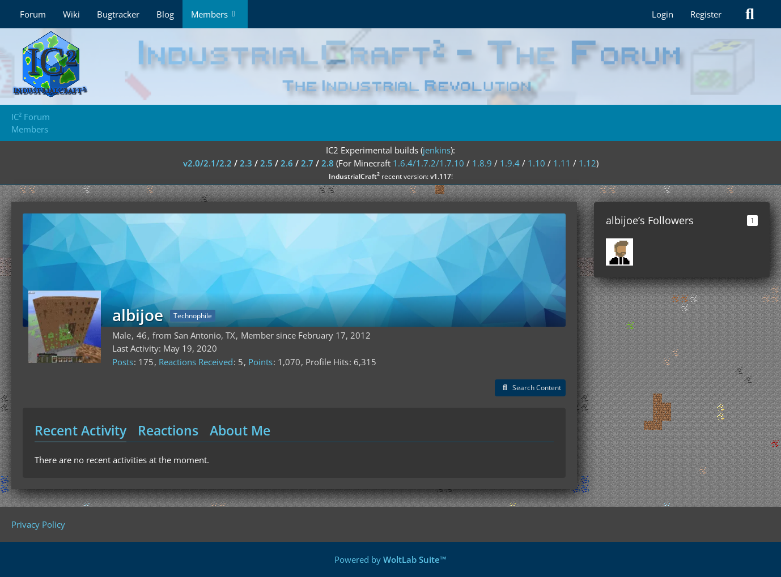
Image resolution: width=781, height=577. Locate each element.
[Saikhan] (619, 252)
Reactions (168, 430)
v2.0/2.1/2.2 (207, 163)
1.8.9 (482, 163)
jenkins (437, 150)
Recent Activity (80, 430)
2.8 (327, 163)
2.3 (246, 163)
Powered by (390, 559)
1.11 (562, 163)
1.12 (587, 163)
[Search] (750, 14)
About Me (240, 430)
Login (662, 14)
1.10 (536, 163)
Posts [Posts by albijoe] (122, 361)
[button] (530, 387)
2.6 (287, 163)
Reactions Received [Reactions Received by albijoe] (196, 361)
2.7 (307, 163)
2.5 (266, 163)
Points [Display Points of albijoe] (260, 361)
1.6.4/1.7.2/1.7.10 (428, 163)
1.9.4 (510, 163)
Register (705, 14)
